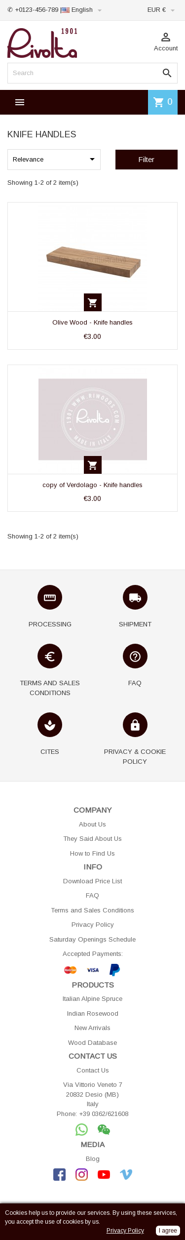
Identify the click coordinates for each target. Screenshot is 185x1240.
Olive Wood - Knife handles (92, 322)
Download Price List (92, 881)
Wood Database (92, 1042)
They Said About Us (92, 838)
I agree (168, 1230)
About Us (92, 824)
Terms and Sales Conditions (92, 910)
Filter (146, 159)
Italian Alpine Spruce (92, 998)
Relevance (55, 159)
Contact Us (92, 1070)
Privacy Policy (93, 924)
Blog (93, 1158)
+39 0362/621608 (103, 1113)
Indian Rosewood (92, 1013)
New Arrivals (92, 1028)
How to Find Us (92, 853)
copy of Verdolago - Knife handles (92, 485)
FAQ (92, 895)
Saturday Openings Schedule (92, 939)
